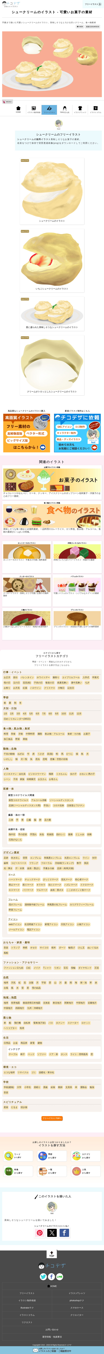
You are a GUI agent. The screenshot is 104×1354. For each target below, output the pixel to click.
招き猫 (24, 1107)
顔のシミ (60, 834)
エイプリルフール (71, 677)
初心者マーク (81, 879)
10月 (63, 713)
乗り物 (7, 1017)
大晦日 (61, 688)
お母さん (53, 779)
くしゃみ (80, 834)
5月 (31, 713)
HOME (18, 109)
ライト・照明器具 (79, 1054)
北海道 (46, 1003)
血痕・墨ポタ (56, 890)
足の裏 (47, 820)
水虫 (42, 834)
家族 (22, 779)
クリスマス (49, 688)
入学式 (86, 677)
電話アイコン (33, 929)
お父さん (42, 779)
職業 (51, 774)
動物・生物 (10, 748)
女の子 (73, 774)
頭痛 (89, 834)
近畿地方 (92, 1003)
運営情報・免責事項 (52, 1337)
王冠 (96, 968)
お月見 (16, 688)
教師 (60, 1087)
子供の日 (38, 683)
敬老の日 (50, 683)
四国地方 (19, 1008)
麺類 (40, 734)
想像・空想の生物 (59, 759)
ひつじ (69, 754)
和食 (13, 734)
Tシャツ (47, 968)
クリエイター (76, 1315)
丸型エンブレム (72, 858)
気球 (22, 1028)
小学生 (27, 1087)
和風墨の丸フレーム (57, 904)
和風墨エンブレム (52, 858)
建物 (40, 1043)
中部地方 (80, 1003)
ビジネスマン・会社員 (14, 774)
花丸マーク (66, 879)
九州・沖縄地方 (34, 1008)
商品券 (24, 1043)
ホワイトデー (43, 677)
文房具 (69, 1087)
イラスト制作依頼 (33, 109)
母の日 (7, 683)
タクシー (60, 1023)
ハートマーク (15, 879)
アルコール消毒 (38, 800)
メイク (37, 968)
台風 (6, 988)
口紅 (28, 968)
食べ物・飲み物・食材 (16, 728)
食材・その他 (74, 734)
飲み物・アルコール (54, 734)
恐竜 (45, 759)
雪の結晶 (36, 988)
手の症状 (22, 834)
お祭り (7, 688)
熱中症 (12, 834)
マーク (11, 874)
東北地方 (57, 1003)
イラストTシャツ (80, 109)
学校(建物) (9, 1087)
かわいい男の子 (87, 774)
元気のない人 (15, 839)
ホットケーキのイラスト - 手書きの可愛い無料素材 (25, 560)
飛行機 (17, 1023)
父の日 (16, 683)
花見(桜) (27, 683)
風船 (6, 953)
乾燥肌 (50, 834)
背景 (25, 858)
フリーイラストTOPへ (52, 1118)
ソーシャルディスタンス (61, 800)
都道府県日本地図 (31, 1003)
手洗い (47, 805)
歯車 (6, 863)
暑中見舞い (76, 683)
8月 (50, 713)
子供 (15, 779)
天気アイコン (67, 924)
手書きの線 (48, 868)
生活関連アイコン (33, 924)
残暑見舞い (62, 683)
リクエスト (27, 1322)
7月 (44, 713)
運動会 (83, 1087)
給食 (53, 1087)
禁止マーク (14, 885)
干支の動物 (9, 754)
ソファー (41, 1054)
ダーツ (62, 947)
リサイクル (23, 1072)
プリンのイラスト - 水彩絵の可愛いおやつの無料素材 (76, 627)
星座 (6, 1107)
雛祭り (56, 677)
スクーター (73, 1023)
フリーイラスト (93, 4)
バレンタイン (27, 677)
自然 (6, 977)
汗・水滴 (19, 868)
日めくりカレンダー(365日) (17, 719)
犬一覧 (24, 759)
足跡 (6, 858)
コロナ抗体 (58, 805)
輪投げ (71, 947)
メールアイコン (16, 929)
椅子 (22, 1054)
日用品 (7, 1043)
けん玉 (81, 947)
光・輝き (8, 868)
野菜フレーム (15, 910)
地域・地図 (10, 997)
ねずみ (21, 754)
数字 (79, 863)
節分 (15, 677)
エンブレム (35, 858)
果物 (25, 739)
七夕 (87, 683)
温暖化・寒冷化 (46, 1072)
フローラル (46, 863)
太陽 (31, 982)
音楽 (6, 947)
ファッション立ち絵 (13, 968)
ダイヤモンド (84, 968)
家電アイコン (51, 924)
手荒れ (33, 834)
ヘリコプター (10, 1028)
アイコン (13, 919)
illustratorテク (27, 1308)
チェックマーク (32, 879)
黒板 (45, 1087)
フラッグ (33, 863)
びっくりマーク (50, 879)
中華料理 (30, 734)
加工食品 (8, 739)
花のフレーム (15, 904)
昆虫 (37, 759)
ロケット (86, 1023)
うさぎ (41, 754)
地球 (6, 982)
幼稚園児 (31, 779)
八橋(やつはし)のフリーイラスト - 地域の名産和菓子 (25, 627)
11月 (71, 713)
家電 (32, 1043)
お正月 (7, 677)
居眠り (37, 1087)
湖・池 (83, 982)
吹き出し (15, 858)
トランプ (15, 947)
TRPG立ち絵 (64, 109)
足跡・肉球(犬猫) (65, 868)
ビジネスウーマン (37, 774)
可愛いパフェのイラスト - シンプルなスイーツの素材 (76, 593)
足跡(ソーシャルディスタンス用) (25, 805)
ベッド (31, 1054)
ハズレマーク (70, 885)
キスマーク (14, 890)
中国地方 (8, 1008)
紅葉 (25, 688)
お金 (15, 1043)
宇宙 (44, 982)
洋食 (21, 734)
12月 (79, 713)
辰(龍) (50, 754)
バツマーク (28, 890)
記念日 (71, 688)
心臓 (29, 820)
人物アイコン (83, 924)
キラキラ (41, 885)
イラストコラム (95, 109)
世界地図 (15, 1003)
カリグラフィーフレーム (82, 904)
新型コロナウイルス (18, 800)
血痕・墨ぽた (33, 868)
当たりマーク (54, 885)
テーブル (13, 1054)
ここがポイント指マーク (78, 890)
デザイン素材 (11, 852)
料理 (6, 734)
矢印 (94, 858)
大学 (19, 1087)
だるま (14, 1107)
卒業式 (95, 677)
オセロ (33, 947)
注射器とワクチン (75, 805)
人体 (11, 820)
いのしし (8, 759)
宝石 (66, 968)
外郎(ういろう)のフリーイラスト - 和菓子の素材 (74, 560)
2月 (12, 713)
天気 (13, 982)
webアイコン (15, 924)
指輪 (73, 968)
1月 (5, 713)
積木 (53, 947)
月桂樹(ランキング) (64, 863)
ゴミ (34, 1072)
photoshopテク (77, 1300)
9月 (56, 713)
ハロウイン (35, 688)
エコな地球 (9, 1072)
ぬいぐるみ (92, 947)
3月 (18, 713)
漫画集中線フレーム (34, 904)
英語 (86, 863)
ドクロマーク (86, 885)
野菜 (17, 739)
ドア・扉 (53, 1054)
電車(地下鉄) (39, 1023)
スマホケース (76, 1308)
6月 (37, 713)
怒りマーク (28, 885)
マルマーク (42, 890)
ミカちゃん (61, 774)
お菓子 (87, 734)
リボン (57, 968)
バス (51, 1023)
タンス (64, 1054)
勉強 (92, 1087)
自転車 (27, 1023)
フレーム (13, 899)
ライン (86, 858)
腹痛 (70, 834)
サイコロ (44, 947)
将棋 (25, 947)
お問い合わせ (52, 1329)
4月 (24, 713)
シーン (7, 779)
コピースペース (18, 863)
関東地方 (68, 1003)
